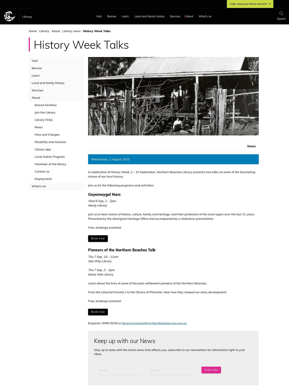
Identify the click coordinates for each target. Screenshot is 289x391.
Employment (43, 179)
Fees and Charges (47, 134)
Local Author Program (50, 157)
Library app (43, 149)
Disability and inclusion (50, 142)
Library (27, 16)
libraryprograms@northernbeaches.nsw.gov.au (154, 323)
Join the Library (45, 112)
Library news (71, 31)
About (189, 16)
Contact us (42, 171)
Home (33, 31)
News (39, 127)
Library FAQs (44, 120)
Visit (99, 16)
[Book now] (98, 238)
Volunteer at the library (50, 164)
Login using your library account (250, 4)
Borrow (111, 16)
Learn (125, 16)
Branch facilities (46, 105)
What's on (205, 16)
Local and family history (149, 16)
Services (175, 16)
